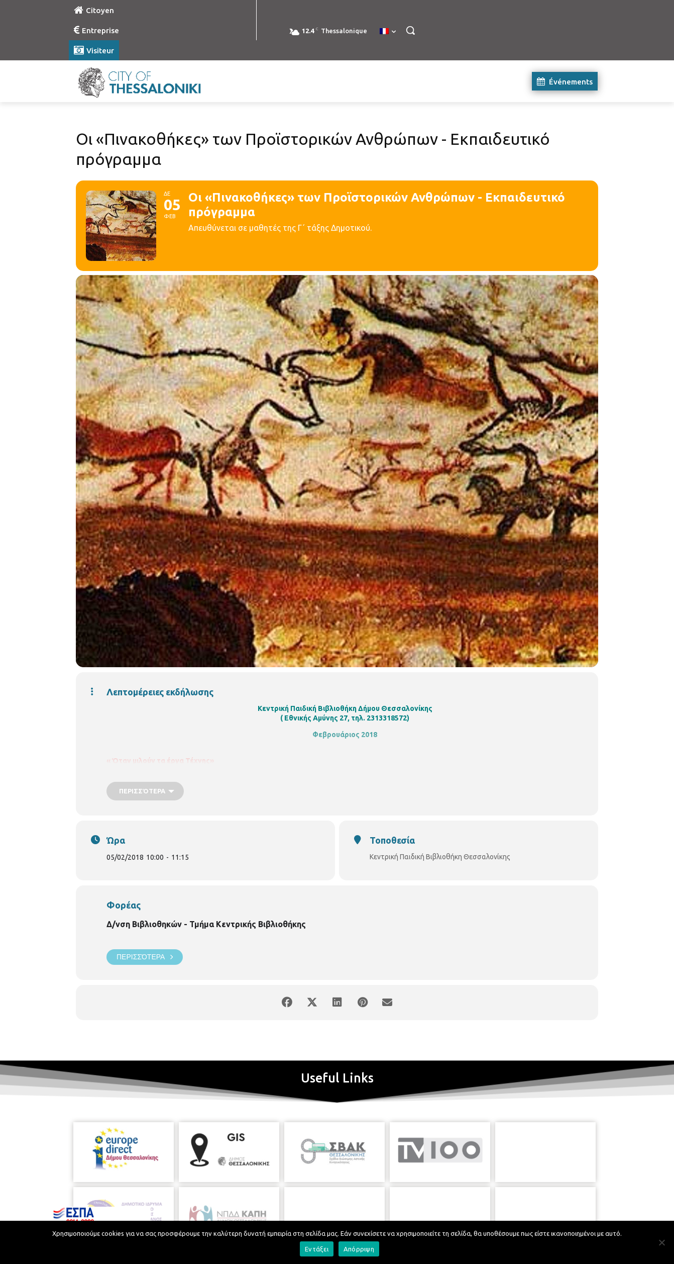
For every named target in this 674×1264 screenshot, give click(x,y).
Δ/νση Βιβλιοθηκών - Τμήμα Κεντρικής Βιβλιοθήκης (206, 924)
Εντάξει (316, 1248)
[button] (410, 30)
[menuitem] (387, 32)
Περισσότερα (145, 957)
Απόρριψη (359, 1248)
